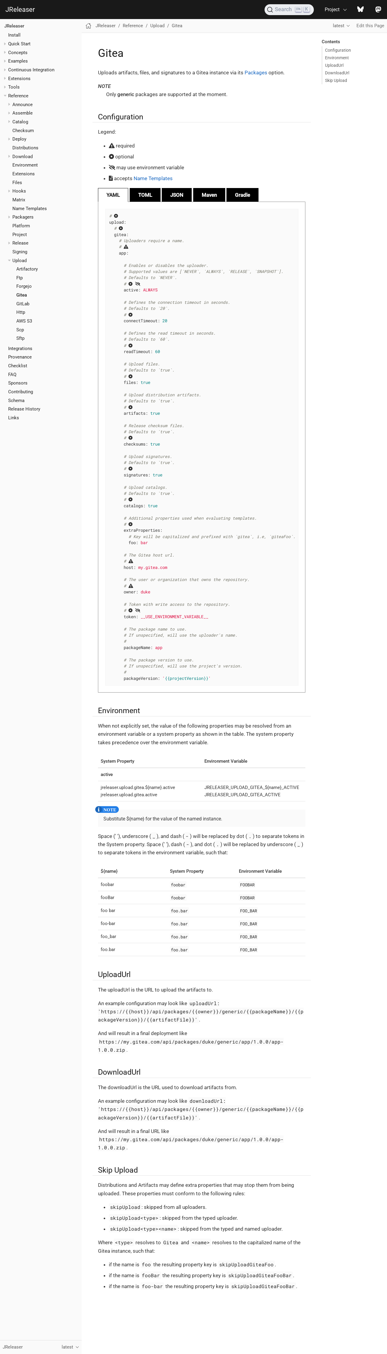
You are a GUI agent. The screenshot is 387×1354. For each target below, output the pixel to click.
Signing (19, 252)
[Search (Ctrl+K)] (289, 9)
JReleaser (20, 9)
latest (338, 25)
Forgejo (24, 286)
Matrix (18, 200)
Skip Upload (336, 80)
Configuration (338, 50)
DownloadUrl (337, 72)
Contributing (20, 392)
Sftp (20, 338)
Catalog (20, 122)
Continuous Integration (31, 70)
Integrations (20, 348)
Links (13, 417)
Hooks (19, 191)
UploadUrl (334, 65)
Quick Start (19, 44)
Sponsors (18, 383)
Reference (18, 96)
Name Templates (29, 208)
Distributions (25, 148)
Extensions (19, 78)
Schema (16, 400)
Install (14, 35)
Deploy (19, 139)
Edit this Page (370, 25)
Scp (20, 330)
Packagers (23, 217)
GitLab (22, 304)
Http (20, 312)
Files (17, 182)
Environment (25, 165)
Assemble (22, 113)
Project (19, 234)
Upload (19, 260)
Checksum (23, 130)
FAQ (12, 374)
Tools (14, 87)
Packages (256, 73)
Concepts (18, 52)
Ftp (19, 278)
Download (22, 156)
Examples (18, 61)
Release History (24, 409)
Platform (21, 226)
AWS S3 (24, 321)
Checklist (17, 366)
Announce (22, 104)
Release (20, 243)
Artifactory (27, 269)
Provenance (20, 357)
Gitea (21, 295)
